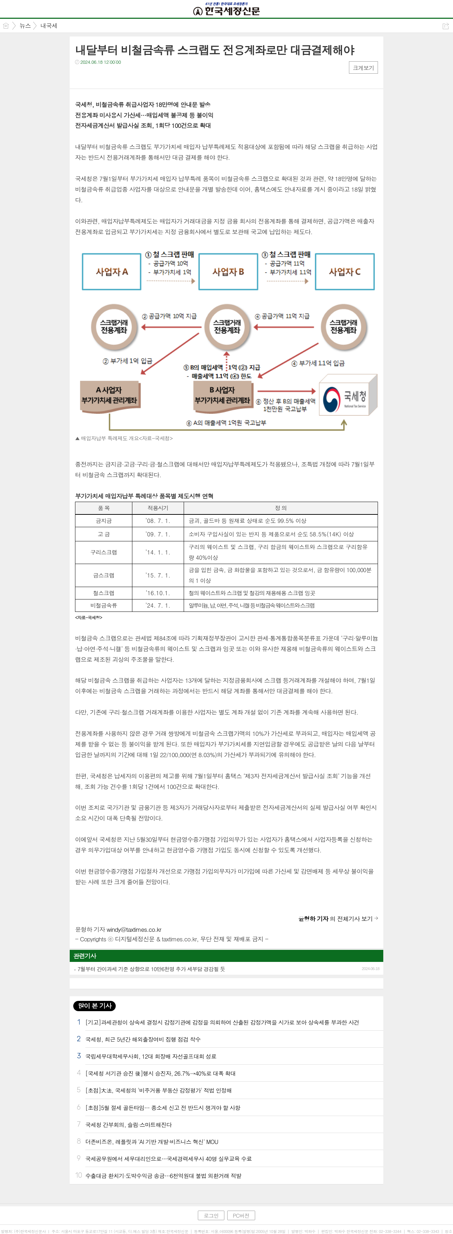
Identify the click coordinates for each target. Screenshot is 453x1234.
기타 (123, 76)
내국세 (48, 25)
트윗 (95, 76)
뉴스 (25, 25)
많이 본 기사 (94, 1005)
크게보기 (363, 68)
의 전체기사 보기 (335, 918)
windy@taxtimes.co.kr (134, 929)
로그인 (210, 1215)
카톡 (109, 76)
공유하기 (446, 26)
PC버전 (241, 1215)
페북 (81, 76)
